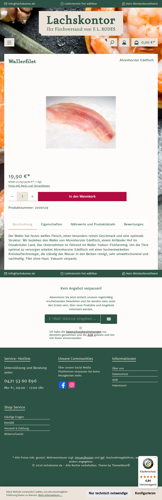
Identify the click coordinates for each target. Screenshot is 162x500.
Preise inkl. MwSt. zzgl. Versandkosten (29, 185)
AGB (90, 334)
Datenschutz (120, 374)
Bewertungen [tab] (133, 224)
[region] (81, 122)
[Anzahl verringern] (12, 196)
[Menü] (9, 42)
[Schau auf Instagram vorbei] (72, 385)
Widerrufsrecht (13, 434)
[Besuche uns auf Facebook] (62, 385)
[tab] (22, 224)
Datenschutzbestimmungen (83, 331)
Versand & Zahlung (16, 428)
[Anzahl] (22, 196)
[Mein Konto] (124, 42)
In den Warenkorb (82, 196)
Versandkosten (84, 457)
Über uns (118, 368)
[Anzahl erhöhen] (32, 196)
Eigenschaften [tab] (51, 224)
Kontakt (9, 422)
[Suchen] (112, 42)
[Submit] (108, 319)
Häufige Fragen (14, 417)
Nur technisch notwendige (108, 493)
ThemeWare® (121, 465)
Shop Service (14, 407)
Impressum (119, 385)
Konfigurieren (145, 493)
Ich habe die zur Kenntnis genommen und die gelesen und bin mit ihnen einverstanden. (82, 335)
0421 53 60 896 (20, 380)
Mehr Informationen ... (50, 495)
